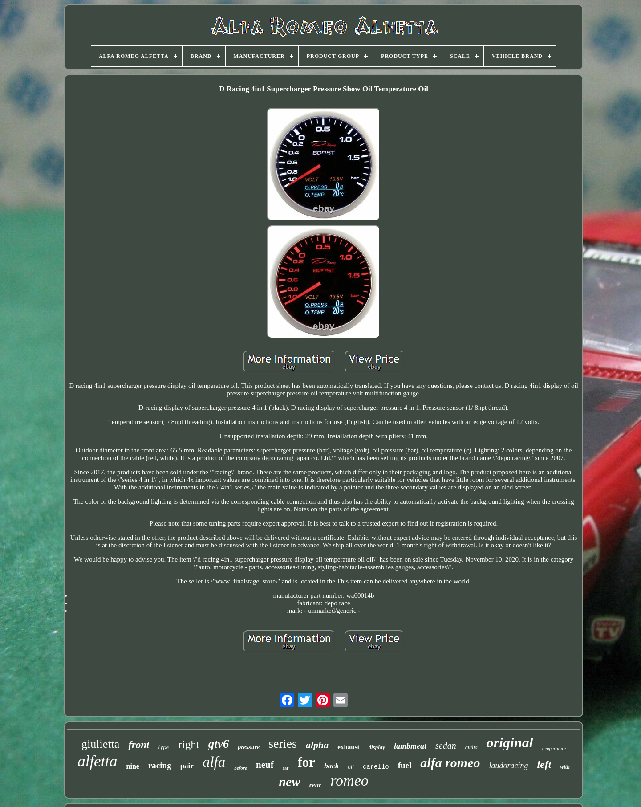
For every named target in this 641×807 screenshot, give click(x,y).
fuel (405, 765)
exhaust (348, 746)
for (307, 762)
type (163, 746)
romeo (349, 780)
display (377, 747)
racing (159, 765)
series (282, 743)
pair (187, 766)
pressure (249, 747)
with (564, 767)
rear (315, 785)
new (289, 781)
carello (376, 766)
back (331, 766)
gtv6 (218, 743)
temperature (554, 748)
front (138, 744)
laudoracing (508, 765)
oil (351, 766)
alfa (214, 762)
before (240, 767)
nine (132, 766)
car (286, 768)
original (510, 742)
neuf (265, 764)
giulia (471, 747)
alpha (317, 744)
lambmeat (410, 746)
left (544, 764)
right (188, 744)
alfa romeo (450, 762)
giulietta (100, 744)
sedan (445, 745)
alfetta (97, 761)
